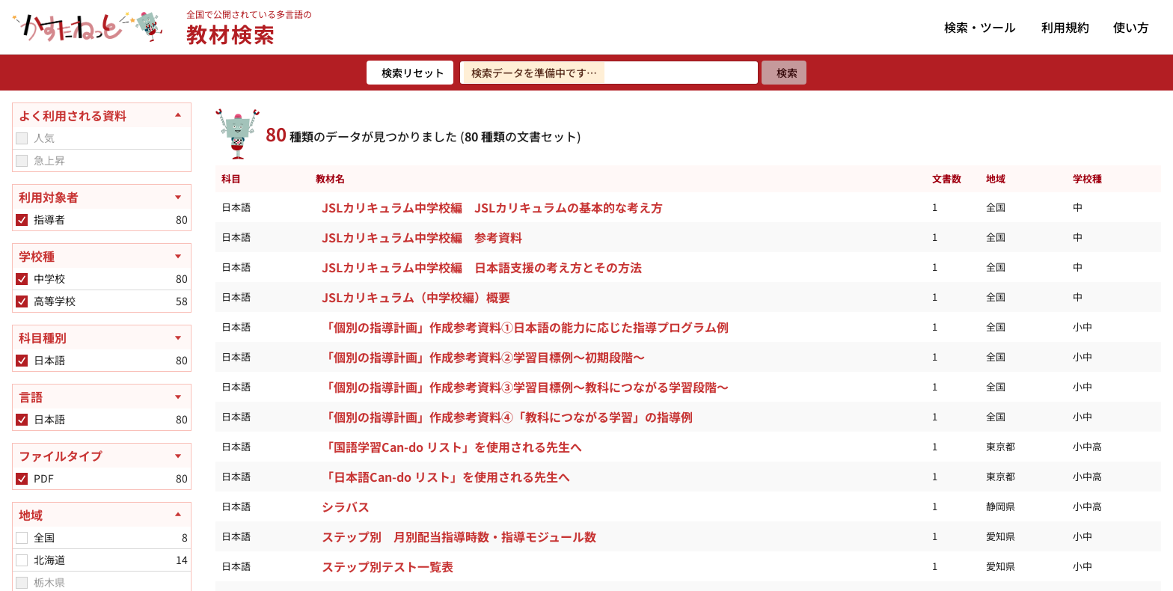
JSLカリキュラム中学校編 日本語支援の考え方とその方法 (482, 267)
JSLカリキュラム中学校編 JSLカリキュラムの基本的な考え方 (492, 207)
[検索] (784, 73)
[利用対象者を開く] (102, 197)
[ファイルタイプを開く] (102, 456)
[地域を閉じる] (102, 515)
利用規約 (1065, 27)
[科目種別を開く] (102, 337)
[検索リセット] (410, 73)
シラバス (346, 506)
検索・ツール (980, 27)
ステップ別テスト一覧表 (387, 566)
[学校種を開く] (102, 256)
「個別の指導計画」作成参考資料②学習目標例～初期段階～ (483, 357)
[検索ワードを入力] (609, 72)
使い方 (1131, 27)
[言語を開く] (102, 396)
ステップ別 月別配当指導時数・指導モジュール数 (459, 536)
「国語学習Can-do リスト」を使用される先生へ (452, 447)
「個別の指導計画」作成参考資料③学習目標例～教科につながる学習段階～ (525, 387)
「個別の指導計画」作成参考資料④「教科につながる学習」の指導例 (507, 417)
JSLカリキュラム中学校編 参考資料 (422, 237)
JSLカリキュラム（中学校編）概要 (416, 297)
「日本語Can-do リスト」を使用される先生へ (446, 477)
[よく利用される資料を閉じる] (102, 115)
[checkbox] (22, 138)
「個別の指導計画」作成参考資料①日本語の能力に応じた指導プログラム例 (525, 327)
